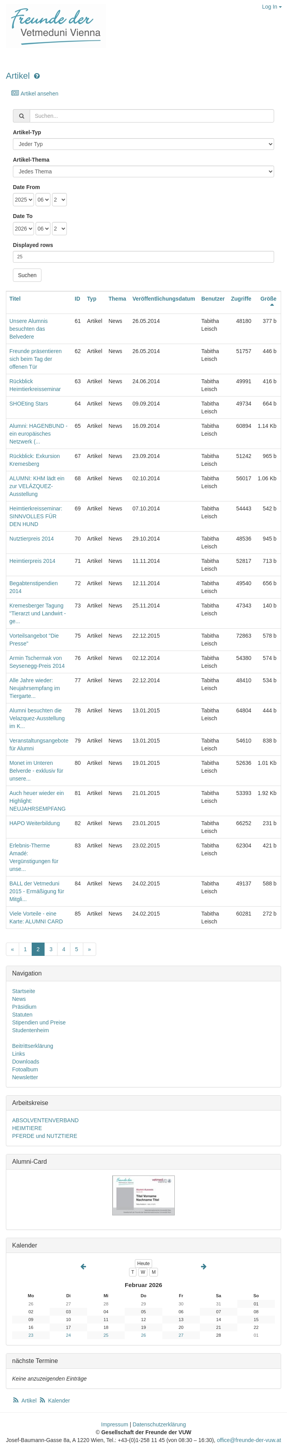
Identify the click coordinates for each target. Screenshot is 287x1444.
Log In (272, 7)
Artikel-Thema (31, 160)
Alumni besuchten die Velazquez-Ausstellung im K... (37, 718)
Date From (26, 187)
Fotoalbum (25, 1069)
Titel (15, 299)
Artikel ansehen (34, 93)
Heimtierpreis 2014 (32, 561)
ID (77, 299)
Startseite (23, 991)
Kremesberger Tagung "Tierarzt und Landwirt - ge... (37, 613)
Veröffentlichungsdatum (164, 299)
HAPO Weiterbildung (34, 823)
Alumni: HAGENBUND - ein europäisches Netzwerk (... (38, 434)
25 (106, 1335)
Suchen (27, 275)
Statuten (22, 1014)
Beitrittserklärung (32, 1046)
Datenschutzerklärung (159, 1424)
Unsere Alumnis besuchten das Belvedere (28, 329)
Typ (92, 299)
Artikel (18, 76)
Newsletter (25, 1077)
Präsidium (24, 1007)
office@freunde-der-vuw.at (249, 1440)
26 (143, 1335)
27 (181, 1335)
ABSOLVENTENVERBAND (45, 1120)
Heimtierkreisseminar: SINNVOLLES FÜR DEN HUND (35, 516)
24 (68, 1335)
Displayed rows (33, 245)
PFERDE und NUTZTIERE (44, 1136)
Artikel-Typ (27, 132)
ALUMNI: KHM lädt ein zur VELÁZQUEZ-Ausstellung (37, 486)
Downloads (25, 1061)
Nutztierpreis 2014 (31, 538)
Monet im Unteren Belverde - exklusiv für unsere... (36, 771)
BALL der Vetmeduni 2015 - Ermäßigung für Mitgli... (36, 891)
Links (18, 1054)
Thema (117, 299)
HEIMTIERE (27, 1128)
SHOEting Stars (28, 403)
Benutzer (213, 299)
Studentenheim (30, 1030)
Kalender (54, 1400)
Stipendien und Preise (39, 1022)
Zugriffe (241, 299)
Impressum (114, 1424)
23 (31, 1335)
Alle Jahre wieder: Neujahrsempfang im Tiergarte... (34, 688)
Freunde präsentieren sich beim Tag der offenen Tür (35, 359)
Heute (143, 1263)
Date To (22, 216)
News (19, 999)
